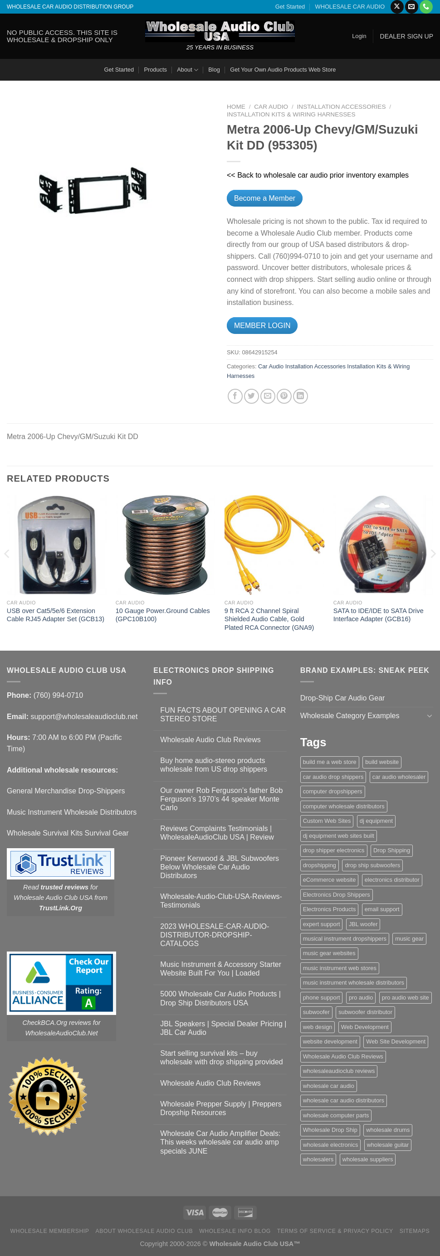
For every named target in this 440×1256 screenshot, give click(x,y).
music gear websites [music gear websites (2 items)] (329, 953)
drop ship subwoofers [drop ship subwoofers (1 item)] (372, 865)
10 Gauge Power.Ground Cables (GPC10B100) (163, 615)
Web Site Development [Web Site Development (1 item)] (395, 1041)
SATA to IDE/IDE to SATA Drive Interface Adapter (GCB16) (378, 615)
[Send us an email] (411, 7)
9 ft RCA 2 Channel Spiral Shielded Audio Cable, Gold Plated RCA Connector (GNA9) (269, 619)
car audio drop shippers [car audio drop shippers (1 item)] (333, 776)
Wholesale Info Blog (235, 1231)
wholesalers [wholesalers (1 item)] (318, 1159)
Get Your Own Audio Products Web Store (283, 69)
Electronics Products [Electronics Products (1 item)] (329, 909)
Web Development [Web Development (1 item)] (365, 1027)
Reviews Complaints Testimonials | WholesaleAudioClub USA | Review (217, 833)
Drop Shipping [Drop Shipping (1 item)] (391, 850)
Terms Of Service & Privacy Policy (335, 1231)
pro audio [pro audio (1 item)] (361, 997)
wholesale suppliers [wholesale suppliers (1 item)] (367, 1159)
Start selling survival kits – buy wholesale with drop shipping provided (221, 1057)
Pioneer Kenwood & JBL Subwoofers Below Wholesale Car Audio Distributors (219, 867)
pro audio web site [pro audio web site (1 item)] (405, 997)
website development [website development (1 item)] (330, 1041)
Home (236, 106)
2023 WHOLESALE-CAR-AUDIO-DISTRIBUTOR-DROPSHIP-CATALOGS (214, 935)
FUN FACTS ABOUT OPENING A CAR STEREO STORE (223, 714)
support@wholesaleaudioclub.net (83, 716)
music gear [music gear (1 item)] (409, 938)
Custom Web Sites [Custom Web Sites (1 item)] (327, 820)
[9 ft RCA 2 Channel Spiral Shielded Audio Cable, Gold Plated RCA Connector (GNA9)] (274, 545)
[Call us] (426, 7)
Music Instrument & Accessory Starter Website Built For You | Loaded (220, 969)
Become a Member (264, 198)
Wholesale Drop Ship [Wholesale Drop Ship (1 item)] (330, 1129)
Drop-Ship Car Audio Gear (342, 698)
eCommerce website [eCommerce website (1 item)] (329, 879)
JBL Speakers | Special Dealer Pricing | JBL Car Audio (223, 1028)
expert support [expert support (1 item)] (321, 924)
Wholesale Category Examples (350, 716)
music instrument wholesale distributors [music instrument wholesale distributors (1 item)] (353, 982)
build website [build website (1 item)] (382, 761)
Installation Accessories (341, 106)
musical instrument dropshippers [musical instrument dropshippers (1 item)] (344, 938)
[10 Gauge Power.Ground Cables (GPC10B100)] (165, 545)
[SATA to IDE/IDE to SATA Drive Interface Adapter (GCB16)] (383, 545)
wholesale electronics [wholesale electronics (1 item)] (330, 1144)
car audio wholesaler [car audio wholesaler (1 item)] (398, 776)
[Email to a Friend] (267, 396)
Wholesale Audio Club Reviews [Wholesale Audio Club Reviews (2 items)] (343, 1056)
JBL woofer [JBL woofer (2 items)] (363, 924)
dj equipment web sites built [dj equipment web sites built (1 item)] (338, 835)
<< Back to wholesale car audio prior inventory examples (318, 175)
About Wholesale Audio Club (144, 1231)
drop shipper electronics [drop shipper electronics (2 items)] (334, 850)
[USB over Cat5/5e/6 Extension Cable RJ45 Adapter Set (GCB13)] (57, 545)
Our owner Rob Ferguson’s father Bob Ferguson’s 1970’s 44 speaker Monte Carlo (221, 799)
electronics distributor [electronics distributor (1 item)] (392, 879)
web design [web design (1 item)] (317, 1027)
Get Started (290, 6)
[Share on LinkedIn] (300, 396)
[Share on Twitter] (251, 396)
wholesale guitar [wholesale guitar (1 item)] (388, 1144)
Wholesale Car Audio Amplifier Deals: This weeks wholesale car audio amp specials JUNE (220, 1142)
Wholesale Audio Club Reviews (210, 740)
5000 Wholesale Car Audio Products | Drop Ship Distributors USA (220, 998)
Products (155, 69)
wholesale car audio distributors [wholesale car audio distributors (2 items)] (343, 1100)
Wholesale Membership (49, 1231)
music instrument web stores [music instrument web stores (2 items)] (339, 968)
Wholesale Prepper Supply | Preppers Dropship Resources (220, 1108)
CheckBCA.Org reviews (57, 1022)
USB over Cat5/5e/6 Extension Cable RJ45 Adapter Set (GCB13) (55, 615)
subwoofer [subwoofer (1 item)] (316, 1012)
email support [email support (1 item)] (382, 909)
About (187, 70)
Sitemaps (415, 1231)
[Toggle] (429, 715)
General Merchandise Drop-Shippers (66, 791)
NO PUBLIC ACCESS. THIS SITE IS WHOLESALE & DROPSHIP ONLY (62, 36)
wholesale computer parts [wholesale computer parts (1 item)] (336, 1115)
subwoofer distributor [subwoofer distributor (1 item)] (365, 1012)
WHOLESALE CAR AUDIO (350, 6)
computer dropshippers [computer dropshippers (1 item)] (332, 791)
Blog (214, 69)
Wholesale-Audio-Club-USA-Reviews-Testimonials (221, 901)
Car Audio (271, 106)
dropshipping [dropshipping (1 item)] (319, 865)
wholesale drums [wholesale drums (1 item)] (388, 1129)
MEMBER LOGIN (262, 325)
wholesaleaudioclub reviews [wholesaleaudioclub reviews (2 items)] (339, 1071)
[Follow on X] (397, 7)
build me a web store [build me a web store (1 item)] (330, 761)
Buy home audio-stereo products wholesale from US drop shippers (213, 765)
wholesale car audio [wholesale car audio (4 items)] (328, 1085)
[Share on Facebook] (235, 396)
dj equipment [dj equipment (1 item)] (376, 820)
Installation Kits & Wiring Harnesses (291, 114)
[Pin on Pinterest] (284, 396)
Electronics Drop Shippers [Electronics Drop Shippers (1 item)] (336, 894)
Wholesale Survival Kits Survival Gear (68, 833)
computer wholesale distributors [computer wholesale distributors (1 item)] (344, 806)
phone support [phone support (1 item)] (321, 997)
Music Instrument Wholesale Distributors (72, 812)
